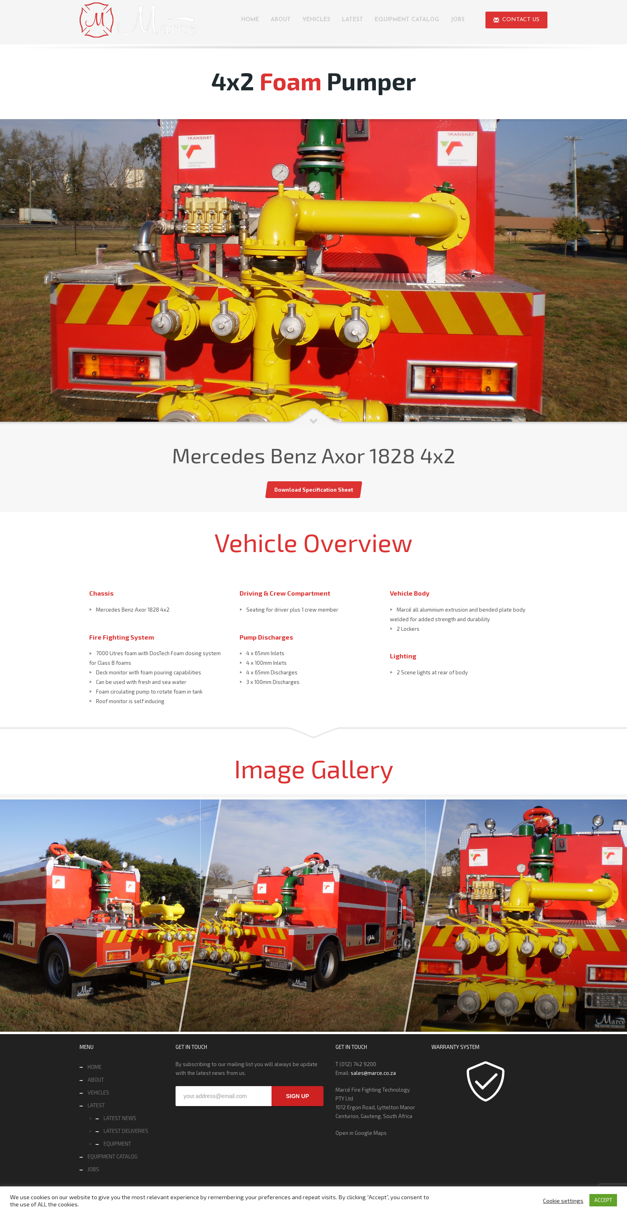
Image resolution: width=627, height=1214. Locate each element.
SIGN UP (297, 1096)
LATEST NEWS (120, 1118)
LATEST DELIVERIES (126, 1131)
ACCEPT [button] (603, 1200)
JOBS (93, 1169)
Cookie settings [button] (563, 1200)
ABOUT (96, 1079)
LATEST (96, 1105)
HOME (95, 1067)
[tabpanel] (313, 272)
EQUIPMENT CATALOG (113, 1156)
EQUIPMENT (117, 1143)
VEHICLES (98, 1092)
